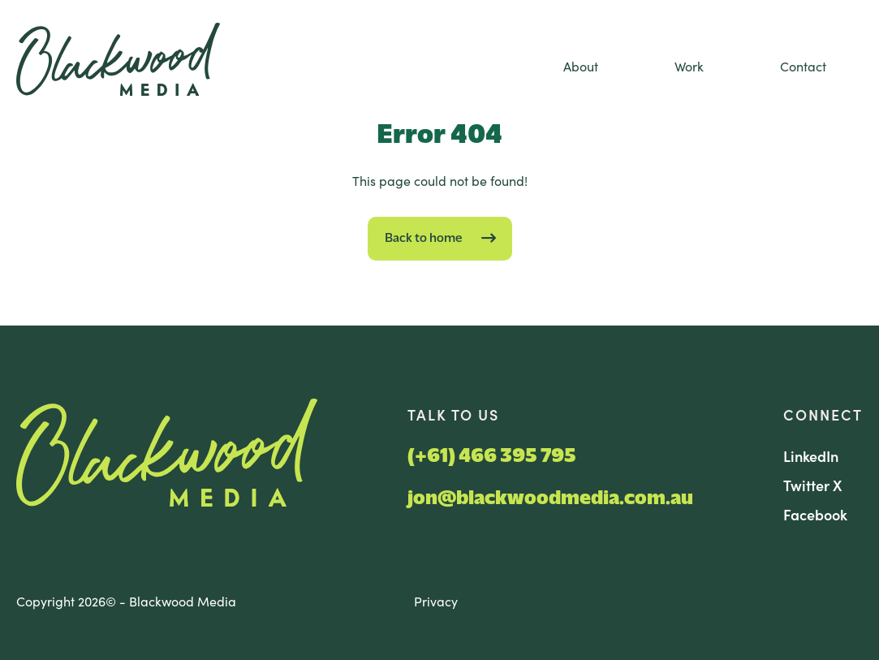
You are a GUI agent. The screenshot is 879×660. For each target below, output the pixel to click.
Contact (803, 66)
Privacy (436, 601)
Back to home (424, 238)
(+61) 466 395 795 (491, 456)
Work (689, 66)
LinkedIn (810, 456)
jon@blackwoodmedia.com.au (550, 499)
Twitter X (812, 485)
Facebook (815, 514)
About (580, 66)
